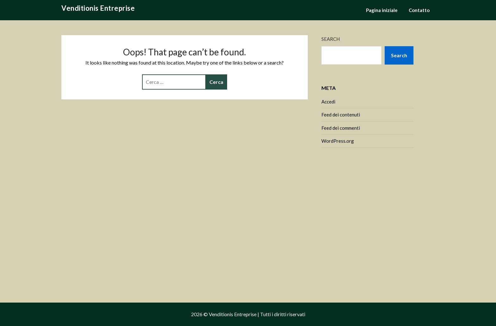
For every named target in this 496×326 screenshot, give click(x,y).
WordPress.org (337, 141)
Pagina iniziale (382, 10)
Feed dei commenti (340, 128)
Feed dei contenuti (340, 114)
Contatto (419, 10)
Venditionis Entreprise (98, 8)
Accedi (328, 101)
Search (330, 39)
